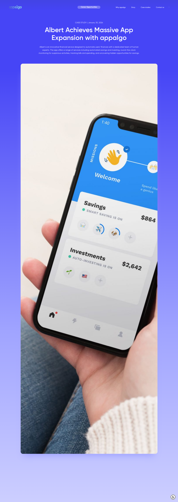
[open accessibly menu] (173, 497)
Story (133, 7)
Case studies (145, 7)
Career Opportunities (89, 7)
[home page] (15, 7)
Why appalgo (121, 7)
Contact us (160, 7)
